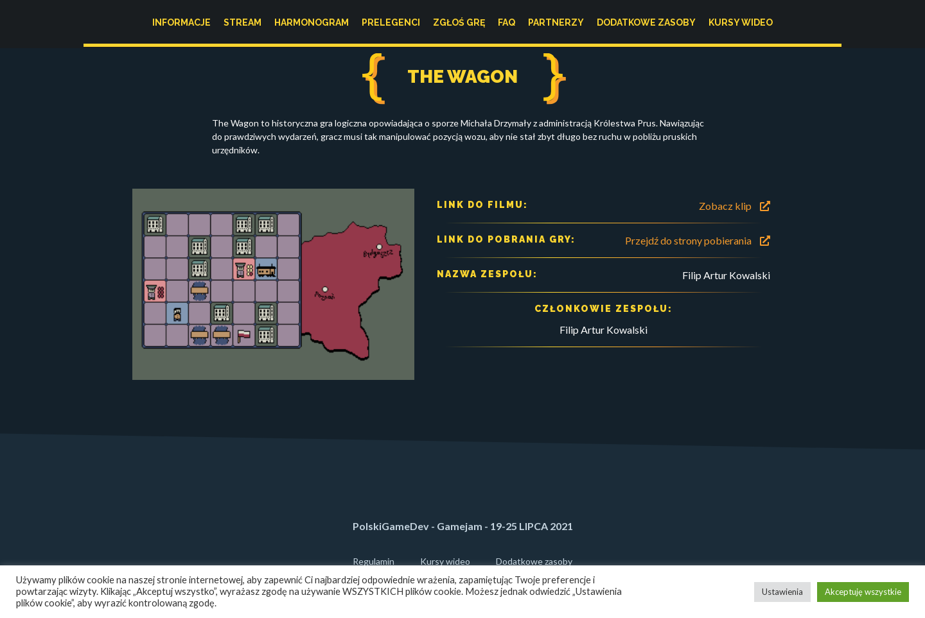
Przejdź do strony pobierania (697, 240)
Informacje (181, 22)
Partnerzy (556, 22)
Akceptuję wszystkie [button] (863, 592)
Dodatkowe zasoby (646, 22)
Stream (242, 22)
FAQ (506, 22)
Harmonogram (311, 22)
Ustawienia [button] (782, 592)
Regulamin (373, 561)
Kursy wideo (741, 22)
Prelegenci (391, 22)
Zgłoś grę (459, 22)
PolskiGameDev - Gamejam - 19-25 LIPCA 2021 (463, 526)
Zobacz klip (734, 206)
